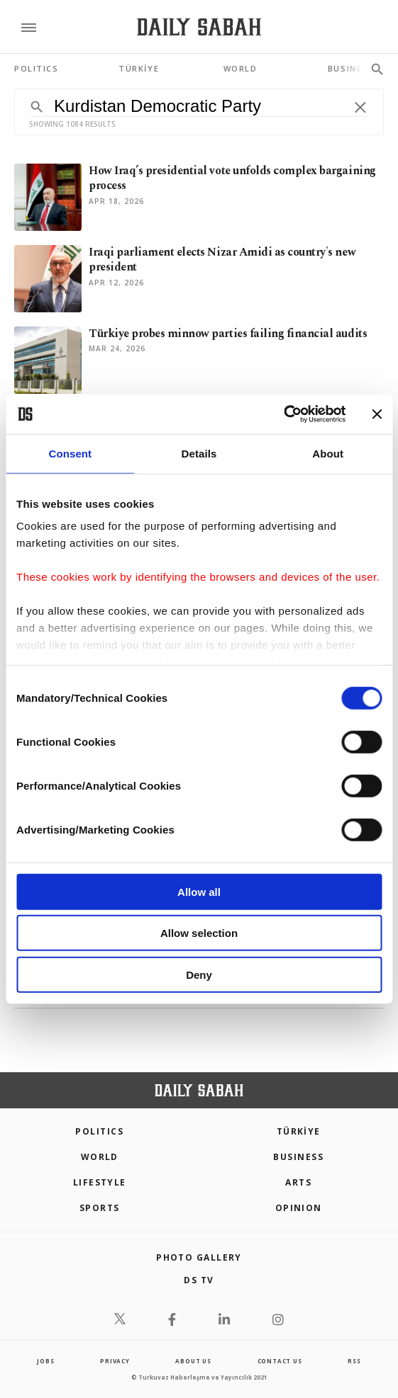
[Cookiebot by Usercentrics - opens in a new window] (283, 414)
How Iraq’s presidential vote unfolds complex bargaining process (232, 178)
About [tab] (327, 453)
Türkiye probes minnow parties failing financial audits (228, 333)
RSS (354, 1361)
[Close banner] (377, 414)
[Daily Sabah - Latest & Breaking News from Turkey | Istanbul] (199, 27)
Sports (99, 1208)
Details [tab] (199, 453)
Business (298, 1157)
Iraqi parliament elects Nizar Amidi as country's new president (222, 259)
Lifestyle (99, 1182)
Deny (199, 974)
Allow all (199, 891)
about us (193, 1361)
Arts (298, 1182)
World (99, 1157)
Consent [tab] (70, 453)
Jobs (45, 1361)
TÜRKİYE (299, 1131)
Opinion (298, 1208)
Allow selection (199, 933)
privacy (115, 1361)
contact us (280, 1361)
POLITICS (99, 1131)
